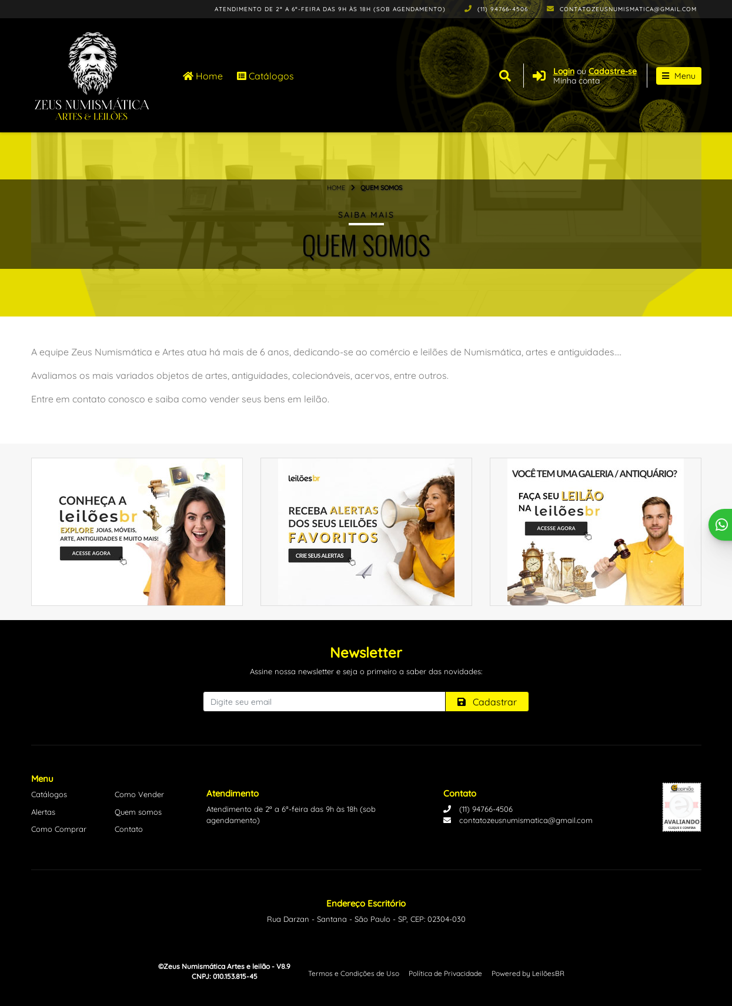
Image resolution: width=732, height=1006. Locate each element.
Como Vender (139, 794)
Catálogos (265, 76)
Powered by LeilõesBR (528, 973)
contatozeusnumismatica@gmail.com (622, 9)
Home (203, 76)
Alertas (43, 812)
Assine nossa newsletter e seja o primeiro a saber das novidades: (366, 671)
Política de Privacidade (445, 973)
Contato (129, 829)
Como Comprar (58, 829)
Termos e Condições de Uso (353, 973)
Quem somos (138, 812)
